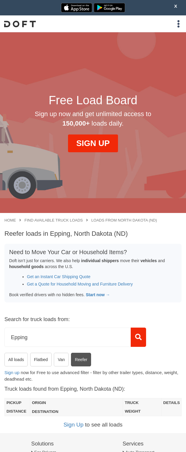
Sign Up (74, 424)
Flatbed (41, 359)
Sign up (12, 372)
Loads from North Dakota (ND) (124, 220)
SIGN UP (93, 143)
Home (10, 220)
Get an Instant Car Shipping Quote (58, 276)
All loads (16, 359)
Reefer (81, 359)
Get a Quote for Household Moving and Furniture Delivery (80, 284)
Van (61, 359)
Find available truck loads (54, 220)
